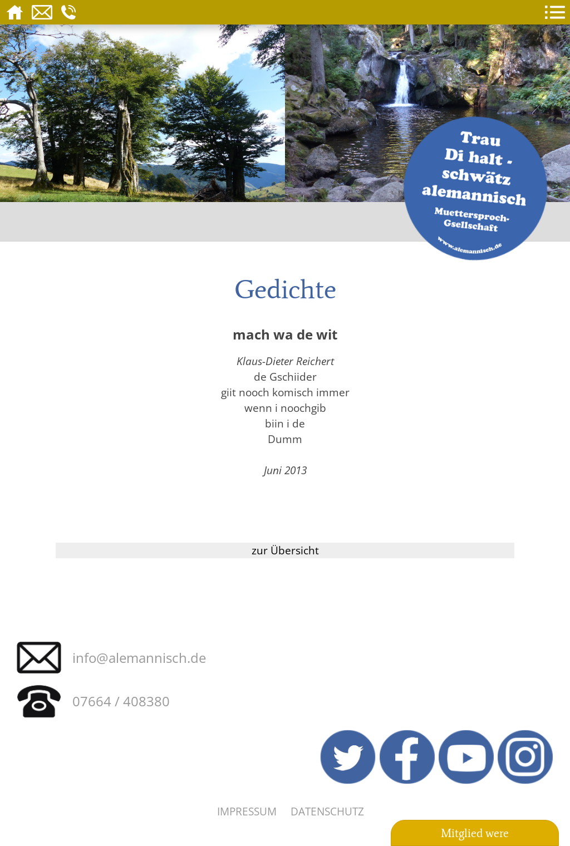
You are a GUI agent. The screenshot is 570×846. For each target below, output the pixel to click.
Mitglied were (475, 833)
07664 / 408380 (121, 701)
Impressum (247, 811)
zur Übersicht (285, 550)
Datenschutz (327, 811)
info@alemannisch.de (139, 657)
